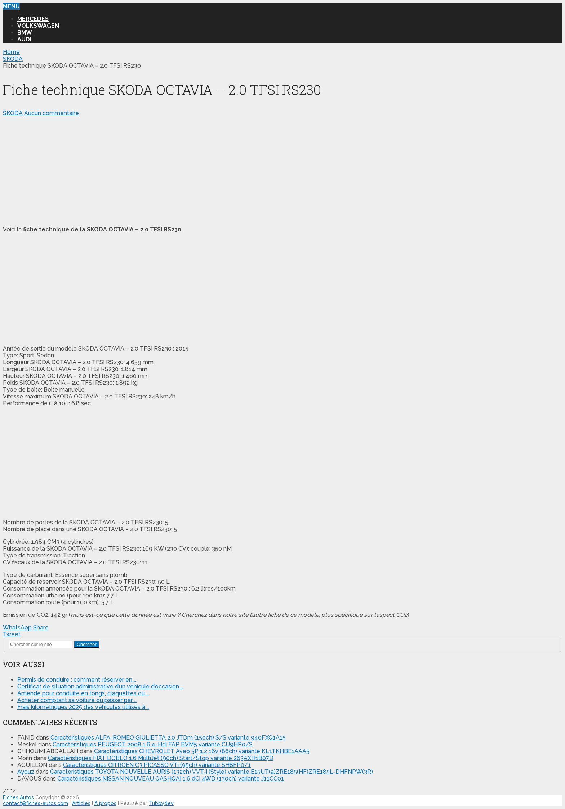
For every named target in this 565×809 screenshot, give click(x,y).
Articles (81, 803)
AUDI (24, 39)
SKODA (13, 113)
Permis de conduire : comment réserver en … (76, 679)
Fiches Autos (18, 797)
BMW (24, 32)
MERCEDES (33, 18)
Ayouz (25, 771)
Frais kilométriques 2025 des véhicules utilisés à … (83, 707)
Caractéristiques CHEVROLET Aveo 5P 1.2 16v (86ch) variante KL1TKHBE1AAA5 (202, 751)
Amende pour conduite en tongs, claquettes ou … (83, 693)
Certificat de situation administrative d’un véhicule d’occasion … (100, 686)
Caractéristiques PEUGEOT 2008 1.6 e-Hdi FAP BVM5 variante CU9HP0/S (153, 744)
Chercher (87, 644)
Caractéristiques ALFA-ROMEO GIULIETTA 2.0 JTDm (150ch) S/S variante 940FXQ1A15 (168, 737)
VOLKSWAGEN (38, 25)
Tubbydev (161, 803)
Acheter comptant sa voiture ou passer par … (77, 700)
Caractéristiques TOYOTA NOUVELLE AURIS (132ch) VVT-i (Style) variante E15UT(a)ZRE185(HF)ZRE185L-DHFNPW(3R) (211, 771)
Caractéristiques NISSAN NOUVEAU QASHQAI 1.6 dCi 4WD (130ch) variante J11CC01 (170, 778)
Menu (11, 6)
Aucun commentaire (51, 113)
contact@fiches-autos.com (35, 803)
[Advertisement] (219, 169)
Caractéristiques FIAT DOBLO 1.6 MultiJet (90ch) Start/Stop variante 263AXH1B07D (160, 758)
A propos (105, 803)
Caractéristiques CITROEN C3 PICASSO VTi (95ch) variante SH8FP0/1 (157, 764)
